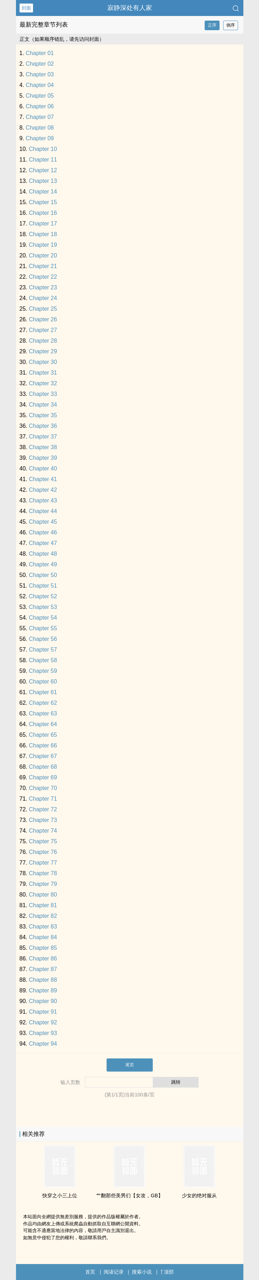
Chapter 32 (43, 383)
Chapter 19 (43, 245)
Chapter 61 (43, 692)
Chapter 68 (43, 767)
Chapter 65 (43, 735)
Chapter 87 (43, 969)
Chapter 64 (43, 724)
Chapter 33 (43, 394)
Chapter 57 (43, 650)
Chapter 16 (43, 213)
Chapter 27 (43, 330)
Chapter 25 (43, 309)
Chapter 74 (43, 831)
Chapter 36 (43, 426)
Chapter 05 (40, 96)
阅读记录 (114, 1272)
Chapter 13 (43, 181)
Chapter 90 (43, 1001)
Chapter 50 (43, 575)
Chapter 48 (43, 554)
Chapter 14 (43, 192)
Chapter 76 (43, 852)
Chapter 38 (43, 447)
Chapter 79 (43, 884)
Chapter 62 (43, 703)
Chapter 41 (43, 479)
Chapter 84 (43, 937)
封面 (26, 8)
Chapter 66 (43, 745)
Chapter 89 (43, 990)
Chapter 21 (43, 266)
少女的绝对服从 (199, 1195)
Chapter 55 (43, 628)
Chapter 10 (43, 149)
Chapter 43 (43, 500)
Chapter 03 (40, 74)
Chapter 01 (40, 53)
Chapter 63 (43, 713)
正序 (212, 25)
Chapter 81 (43, 905)
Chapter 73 (43, 820)
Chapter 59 (43, 671)
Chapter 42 (43, 490)
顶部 (167, 1272)
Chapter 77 (43, 863)
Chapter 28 (43, 341)
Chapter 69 (43, 777)
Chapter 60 (43, 682)
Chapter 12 (43, 170)
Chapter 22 (43, 277)
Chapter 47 (43, 543)
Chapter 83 (43, 927)
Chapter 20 (43, 255)
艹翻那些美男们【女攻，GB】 (129, 1195)
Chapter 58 (43, 660)
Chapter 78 (43, 873)
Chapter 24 (43, 298)
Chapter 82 (43, 916)
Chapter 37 (43, 437)
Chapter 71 (43, 799)
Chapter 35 (43, 415)
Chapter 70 (43, 788)
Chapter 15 (43, 202)
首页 (90, 1272)
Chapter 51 (43, 586)
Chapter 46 (43, 532)
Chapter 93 (43, 1033)
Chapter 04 (40, 85)
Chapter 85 (43, 948)
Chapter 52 (43, 596)
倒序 (230, 25)
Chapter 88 (43, 980)
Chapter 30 (43, 362)
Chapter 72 (43, 809)
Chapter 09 (40, 138)
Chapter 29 (43, 351)
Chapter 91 (43, 1012)
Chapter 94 (43, 1044)
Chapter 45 (43, 522)
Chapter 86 (43, 958)
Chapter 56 (43, 639)
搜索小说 (142, 1272)
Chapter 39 (43, 458)
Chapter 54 (43, 618)
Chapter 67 (43, 756)
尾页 (129, 1064)
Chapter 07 (40, 117)
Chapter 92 (43, 1022)
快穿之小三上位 (59, 1195)
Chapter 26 (43, 319)
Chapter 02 (40, 64)
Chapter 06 (40, 106)
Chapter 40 (43, 468)
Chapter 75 (43, 841)
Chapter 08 (40, 128)
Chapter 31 (43, 373)
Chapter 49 (43, 564)
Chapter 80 (43, 895)
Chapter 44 (43, 511)
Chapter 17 (43, 223)
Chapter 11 (43, 160)
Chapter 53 (43, 607)
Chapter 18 (43, 234)
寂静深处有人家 (129, 7)
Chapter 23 (43, 287)
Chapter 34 (43, 405)
